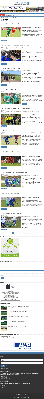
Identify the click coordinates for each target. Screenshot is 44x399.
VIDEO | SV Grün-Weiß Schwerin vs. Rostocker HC (17, 326)
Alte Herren (4, 47)
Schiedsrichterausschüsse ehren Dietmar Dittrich (15, 108)
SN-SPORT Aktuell (29, 25)
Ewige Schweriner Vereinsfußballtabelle (8, 337)
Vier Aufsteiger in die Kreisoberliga (11, 68)
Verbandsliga (34, 25)
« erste (2, 233)
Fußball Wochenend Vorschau (10, 23)
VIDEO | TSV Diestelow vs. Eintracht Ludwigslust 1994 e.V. (18, 306)
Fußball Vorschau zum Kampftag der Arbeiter (14, 172)
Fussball (6, 17)
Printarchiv (3, 339)
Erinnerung (8, 365)
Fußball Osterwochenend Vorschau (11, 213)
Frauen (7, 47)
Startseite (2, 17)
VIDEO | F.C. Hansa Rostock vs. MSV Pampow (16, 321)
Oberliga (34, 47)
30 (25, 233)
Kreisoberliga (15, 25)
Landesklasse (19, 25)
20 (22, 233)
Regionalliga (38, 47)
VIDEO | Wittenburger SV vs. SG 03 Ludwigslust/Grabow (18, 316)
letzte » (30, 233)
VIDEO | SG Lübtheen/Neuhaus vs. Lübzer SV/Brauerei (17, 311)
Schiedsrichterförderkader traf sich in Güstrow (15, 45)
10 (20, 233)
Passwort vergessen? (5, 368)
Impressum (2, 389)
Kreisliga (10, 25)
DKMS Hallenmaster (9, 111)
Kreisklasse (7, 25)
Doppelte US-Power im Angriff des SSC (11, 15)
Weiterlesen (4, 40)
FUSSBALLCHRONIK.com (24, 394)
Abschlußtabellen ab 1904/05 (6, 336)
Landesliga (24, 25)
